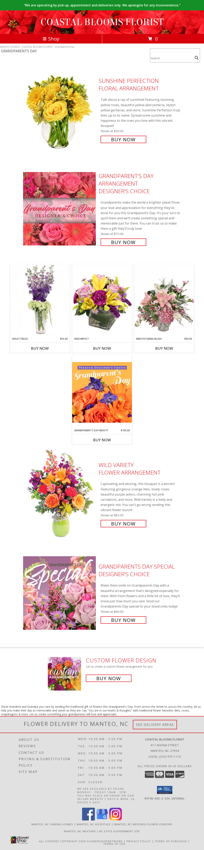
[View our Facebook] (88, 819)
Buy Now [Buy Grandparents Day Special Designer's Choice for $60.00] (123, 620)
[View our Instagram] (115, 819)
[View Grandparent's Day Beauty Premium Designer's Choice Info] (102, 392)
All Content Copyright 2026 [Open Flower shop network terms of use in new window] (62, 841)
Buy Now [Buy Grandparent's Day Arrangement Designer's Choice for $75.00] (123, 242)
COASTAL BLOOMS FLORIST (102, 22)
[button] (164, 790)
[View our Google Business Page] (102, 819)
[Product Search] (171, 58)
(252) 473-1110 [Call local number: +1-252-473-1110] (170, 756)
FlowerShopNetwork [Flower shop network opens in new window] (105, 841)
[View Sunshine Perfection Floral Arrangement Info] (60, 110)
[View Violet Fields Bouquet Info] (40, 300)
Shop (51, 38)
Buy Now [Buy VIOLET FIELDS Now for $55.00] (40, 348)
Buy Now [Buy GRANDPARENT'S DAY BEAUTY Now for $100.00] (102, 439)
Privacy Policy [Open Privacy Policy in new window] (139, 841)
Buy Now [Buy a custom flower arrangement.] (108, 678)
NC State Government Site (119, 831)
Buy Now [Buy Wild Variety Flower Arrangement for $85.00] (123, 523)
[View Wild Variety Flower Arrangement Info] (60, 494)
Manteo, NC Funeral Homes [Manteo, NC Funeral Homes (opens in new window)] (52, 824)
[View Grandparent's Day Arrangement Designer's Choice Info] (60, 209)
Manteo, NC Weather (80, 831)
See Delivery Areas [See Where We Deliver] (155, 724)
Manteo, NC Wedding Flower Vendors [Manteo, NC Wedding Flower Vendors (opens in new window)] (143, 824)
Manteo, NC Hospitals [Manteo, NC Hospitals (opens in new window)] (94, 824)
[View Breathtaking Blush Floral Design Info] (164, 300)
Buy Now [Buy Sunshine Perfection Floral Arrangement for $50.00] (123, 139)
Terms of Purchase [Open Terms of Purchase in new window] (171, 841)
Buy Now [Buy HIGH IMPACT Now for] (102, 348)
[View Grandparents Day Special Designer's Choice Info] (60, 593)
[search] (196, 58)
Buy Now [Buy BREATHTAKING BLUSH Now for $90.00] (164, 348)
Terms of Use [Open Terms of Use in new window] (114, 844)
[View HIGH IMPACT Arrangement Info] (102, 300)
